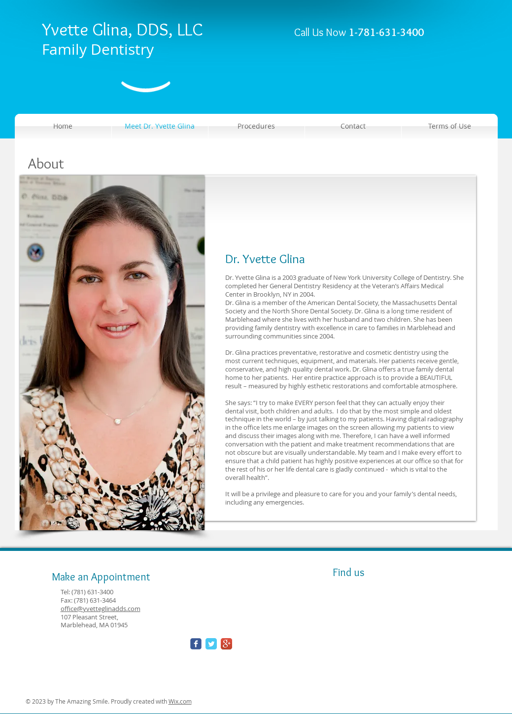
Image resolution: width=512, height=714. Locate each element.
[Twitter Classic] (211, 643)
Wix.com (180, 701)
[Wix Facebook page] (196, 643)
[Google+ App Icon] (226, 643)
